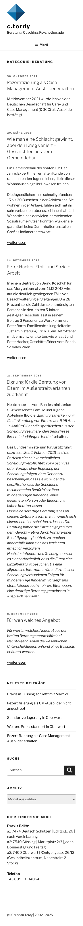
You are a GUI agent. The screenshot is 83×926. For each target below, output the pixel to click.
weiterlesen (16, 242)
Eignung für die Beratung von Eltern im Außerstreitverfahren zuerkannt (38, 388)
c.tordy (19, 26)
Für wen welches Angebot (33, 620)
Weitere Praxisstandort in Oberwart (36, 727)
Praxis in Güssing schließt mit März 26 (38, 694)
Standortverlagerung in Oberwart (34, 717)
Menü (41, 45)
